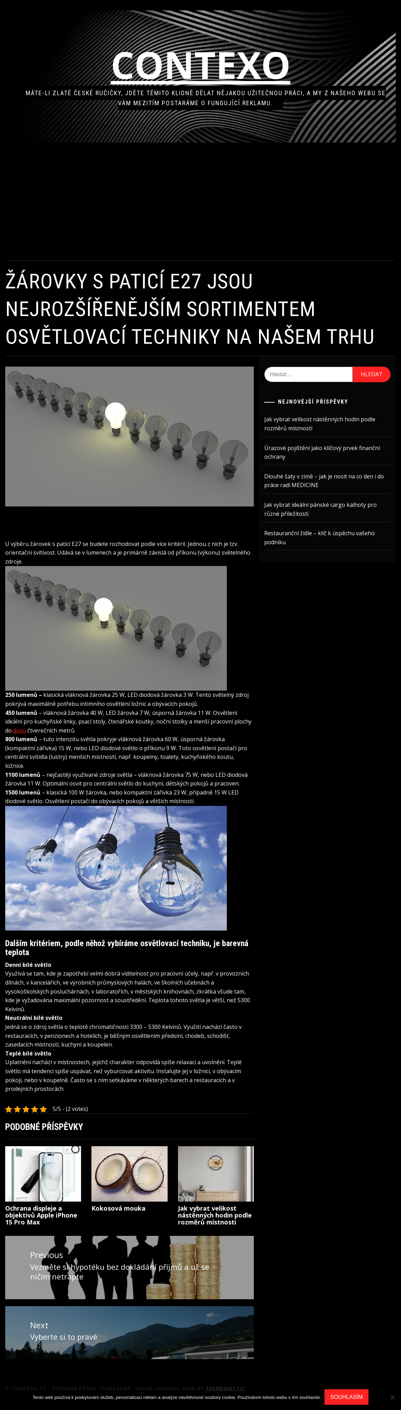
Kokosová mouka (132, 1210)
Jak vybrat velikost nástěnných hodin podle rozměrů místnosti (217, 1220)
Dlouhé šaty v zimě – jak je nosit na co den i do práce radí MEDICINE (330, 481)
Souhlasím (346, 1397)
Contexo (209, 64)
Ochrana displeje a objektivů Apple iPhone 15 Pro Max (59, 1217)
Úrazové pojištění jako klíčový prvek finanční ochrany (328, 452)
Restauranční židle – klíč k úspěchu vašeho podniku (325, 537)
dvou (54, 724)
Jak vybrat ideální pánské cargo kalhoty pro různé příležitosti (326, 509)
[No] (392, 1397)
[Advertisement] (209, 201)
